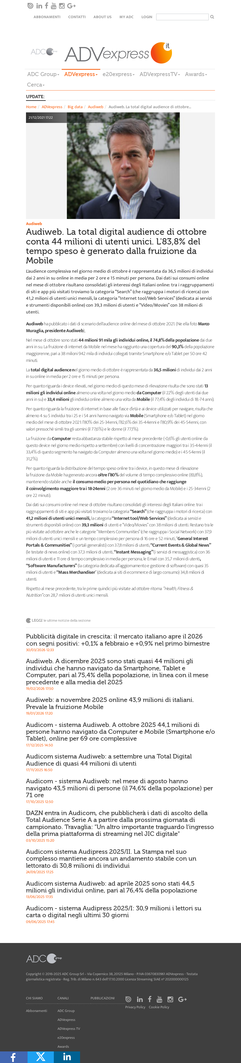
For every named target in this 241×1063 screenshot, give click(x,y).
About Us (102, 17)
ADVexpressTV (160, 74)
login (147, 17)
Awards (196, 74)
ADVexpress (81, 74)
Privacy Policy (135, 1007)
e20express (119, 74)
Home (31, 107)
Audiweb (95, 107)
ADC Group (43, 74)
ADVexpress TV (68, 1029)
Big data (75, 107)
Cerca (36, 85)
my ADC (126, 17)
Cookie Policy (159, 1007)
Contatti (77, 17)
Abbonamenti (47, 17)
